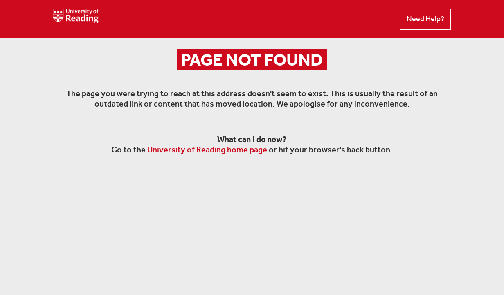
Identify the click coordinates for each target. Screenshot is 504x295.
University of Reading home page (207, 149)
